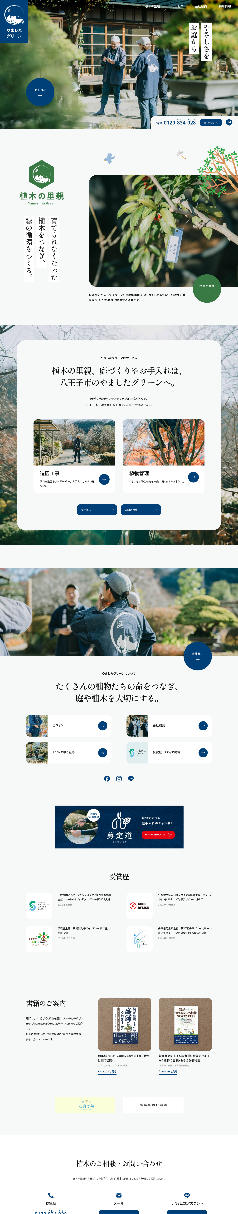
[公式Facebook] (107, 779)
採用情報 (225, 6)
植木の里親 (152, 6)
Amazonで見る (107, 1071)
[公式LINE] (229, 122)
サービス (177, 6)
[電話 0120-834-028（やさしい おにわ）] (176, 122)
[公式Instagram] (119, 779)
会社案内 (201, 6)
